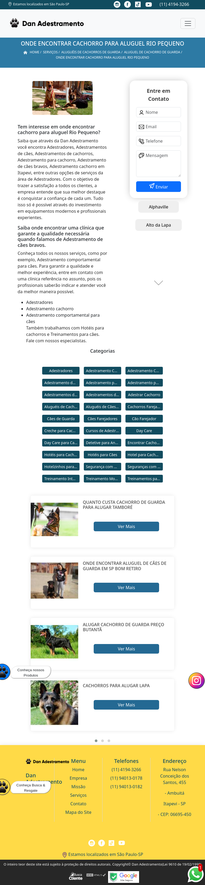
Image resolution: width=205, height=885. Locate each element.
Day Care (144, 430)
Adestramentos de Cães (103, 394)
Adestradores (61, 370)
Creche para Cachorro (62, 430)
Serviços (78, 795)
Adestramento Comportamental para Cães (145, 370)
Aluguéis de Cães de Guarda (103, 406)
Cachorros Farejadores (145, 406)
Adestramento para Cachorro (103, 382)
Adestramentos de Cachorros (62, 394)
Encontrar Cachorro (145, 442)
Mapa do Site (78, 812)
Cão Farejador (144, 418)
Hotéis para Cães (102, 454)
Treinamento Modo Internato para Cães (103, 478)
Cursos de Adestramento (103, 430)
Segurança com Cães (103, 466)
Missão (78, 787)
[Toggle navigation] (187, 23)
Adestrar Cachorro (144, 394)
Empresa (78, 778)
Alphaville (158, 207)
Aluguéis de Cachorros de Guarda (62, 406)
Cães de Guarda (61, 418)
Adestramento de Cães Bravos (62, 382)
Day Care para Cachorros (62, 442)
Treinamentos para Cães (145, 478)
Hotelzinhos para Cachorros (62, 466)
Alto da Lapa (158, 225)
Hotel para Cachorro (145, 454)
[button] (96, 740)
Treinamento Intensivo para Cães (62, 478)
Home (78, 770)
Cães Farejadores (102, 418)
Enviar (161, 187)
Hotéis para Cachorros (62, 454)
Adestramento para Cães (145, 382)
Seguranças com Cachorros (145, 466)
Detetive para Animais (103, 442)
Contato (78, 804)
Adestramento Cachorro (103, 370)
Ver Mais (126, 526)
